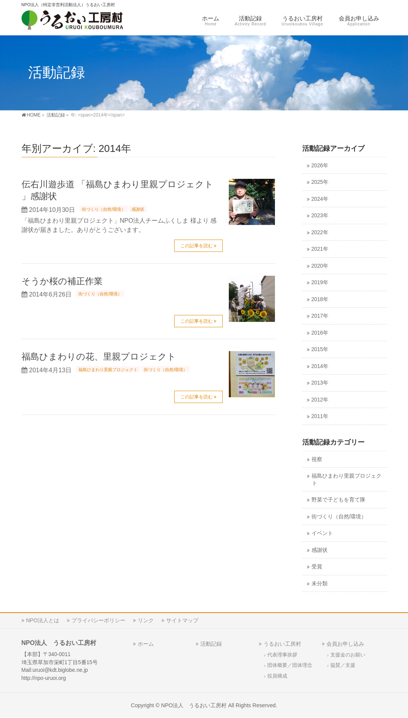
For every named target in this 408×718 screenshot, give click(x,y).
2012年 (319, 400)
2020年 (319, 266)
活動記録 (211, 644)
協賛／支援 (342, 665)
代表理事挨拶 (282, 655)
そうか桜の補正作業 (62, 281)
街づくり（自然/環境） (103, 209)
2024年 (319, 199)
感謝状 (138, 209)
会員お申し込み (345, 644)
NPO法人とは (42, 620)
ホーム (146, 644)
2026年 (319, 165)
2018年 (319, 299)
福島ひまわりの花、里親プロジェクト (99, 356)
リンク (146, 620)
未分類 (319, 583)
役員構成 (277, 676)
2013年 (319, 383)
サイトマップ (182, 620)
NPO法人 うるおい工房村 (194, 705)
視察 (316, 459)
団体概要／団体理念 (289, 665)
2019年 (319, 282)
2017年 (319, 316)
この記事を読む (196, 245)
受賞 (316, 567)
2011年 (319, 416)
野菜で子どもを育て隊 (338, 500)
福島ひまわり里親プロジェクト (108, 369)
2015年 (319, 349)
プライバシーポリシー (98, 620)
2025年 (319, 182)
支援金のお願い (347, 655)
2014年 (319, 366)
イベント (322, 533)
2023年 (319, 215)
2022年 (319, 232)
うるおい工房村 (282, 644)
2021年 (319, 249)
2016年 (319, 333)
